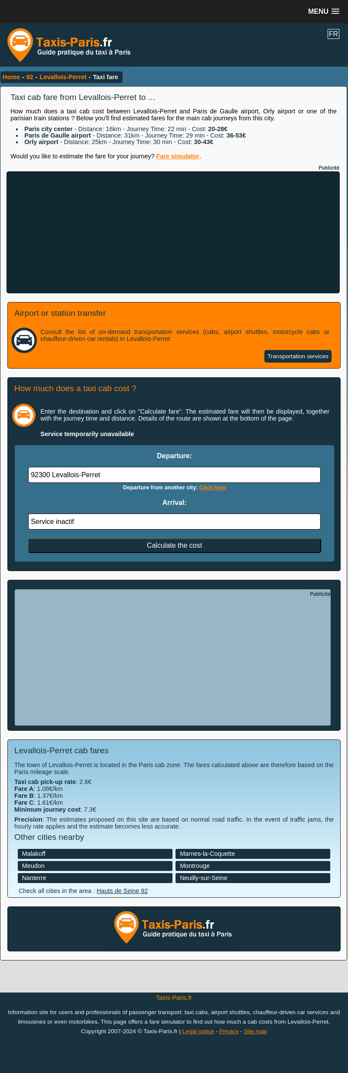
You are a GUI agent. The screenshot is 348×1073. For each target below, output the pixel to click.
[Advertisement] (173, 232)
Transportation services (297, 356)
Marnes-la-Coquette (207, 853)
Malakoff (34, 853)
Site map (255, 1031)
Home (11, 77)
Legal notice (198, 1031)
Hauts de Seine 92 (122, 890)
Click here (212, 487)
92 (29, 77)
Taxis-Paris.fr (174, 997)
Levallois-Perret (63, 77)
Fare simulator (177, 156)
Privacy (229, 1031)
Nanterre (34, 877)
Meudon (33, 865)
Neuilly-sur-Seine (204, 877)
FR (333, 34)
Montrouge (195, 865)
